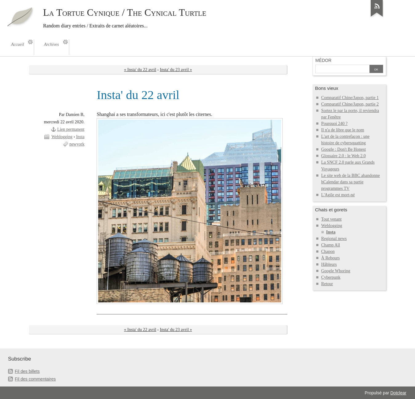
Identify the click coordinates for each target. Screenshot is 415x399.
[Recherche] (342, 69)
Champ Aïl (330, 245)
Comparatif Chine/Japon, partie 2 (350, 104)
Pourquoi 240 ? (334, 123)
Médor (323, 60)
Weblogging (61, 136)
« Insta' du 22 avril (140, 69)
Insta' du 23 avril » (176, 69)
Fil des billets (27, 371)
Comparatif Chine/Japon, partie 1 (350, 97)
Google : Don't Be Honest (343, 149)
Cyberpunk (330, 277)
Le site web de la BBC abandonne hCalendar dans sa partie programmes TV (350, 182)
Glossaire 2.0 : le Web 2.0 (343, 156)
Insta (80, 136)
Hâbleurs (329, 264)
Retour (327, 283)
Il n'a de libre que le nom (342, 130)
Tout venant (331, 219)
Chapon (328, 251)
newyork (76, 144)
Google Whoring (335, 271)
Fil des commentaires (35, 379)
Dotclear (398, 392)
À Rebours (330, 258)
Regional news (334, 238)
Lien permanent (70, 129)
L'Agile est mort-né (338, 195)
